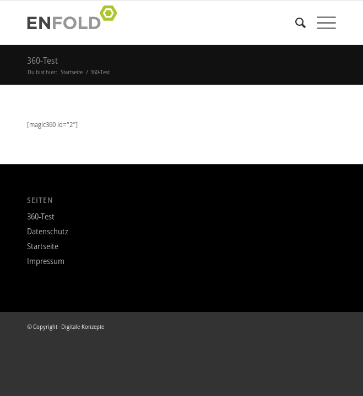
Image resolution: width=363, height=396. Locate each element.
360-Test (42, 60)
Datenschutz (47, 231)
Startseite (42, 245)
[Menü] (321, 23)
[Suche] (295, 23)
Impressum (45, 260)
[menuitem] (295, 23)
